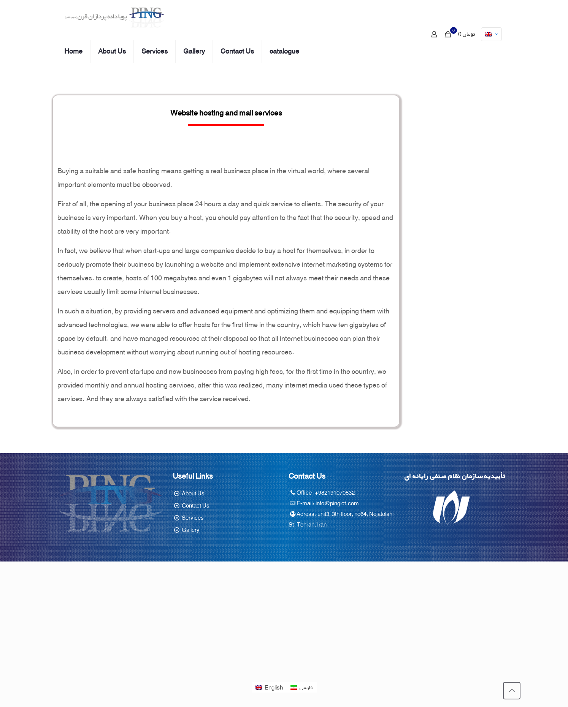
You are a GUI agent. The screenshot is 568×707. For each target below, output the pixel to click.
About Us (193, 493)
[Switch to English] (269, 687)
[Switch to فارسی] (302, 687)
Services (193, 518)
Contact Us (195, 505)
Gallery (191, 530)
